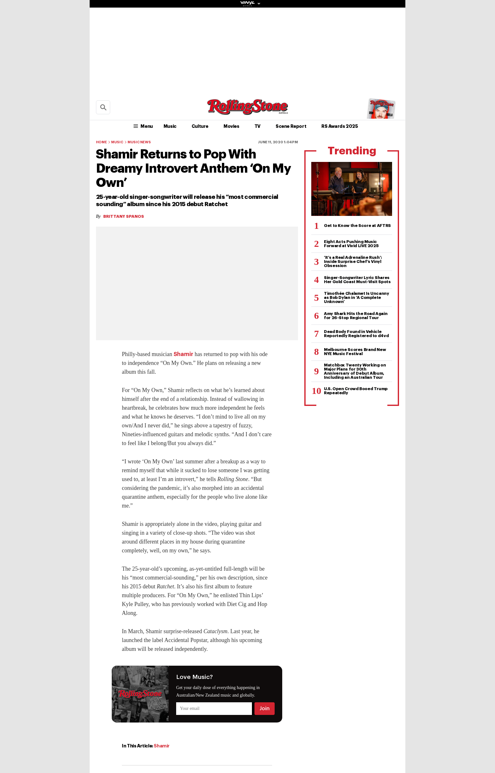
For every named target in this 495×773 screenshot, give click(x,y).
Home (101, 142)
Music (170, 126)
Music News (139, 142)
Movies (231, 126)
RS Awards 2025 (339, 126)
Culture (200, 126)
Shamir (183, 354)
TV (257, 126)
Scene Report (291, 126)
